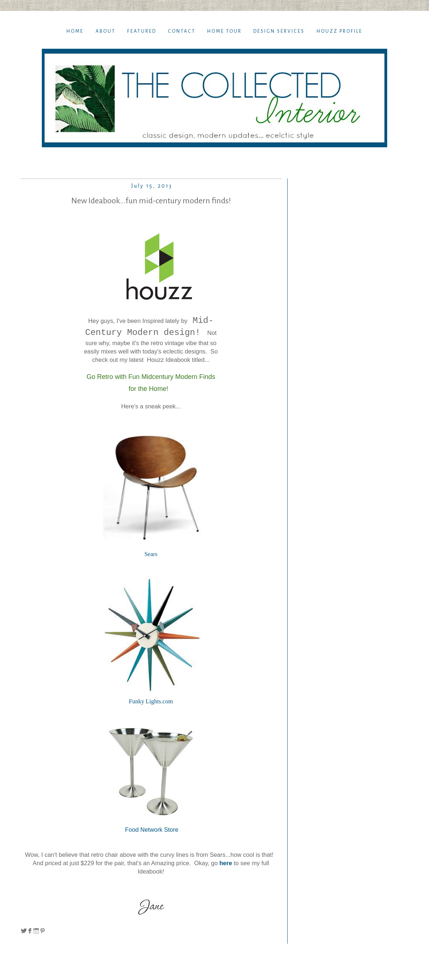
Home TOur (224, 31)
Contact (182, 31)
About (106, 31)
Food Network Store (150, 829)
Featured (141, 31)
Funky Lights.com (151, 701)
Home (75, 31)
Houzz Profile (339, 31)
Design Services (279, 31)
